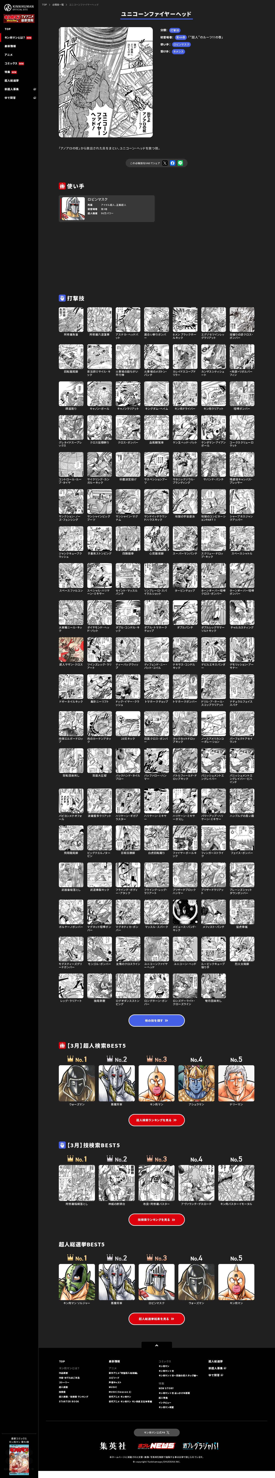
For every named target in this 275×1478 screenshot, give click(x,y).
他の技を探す (156, 1021)
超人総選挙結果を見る (157, 1326)
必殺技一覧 (58, 4)
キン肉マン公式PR (156, 1439)
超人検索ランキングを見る (156, 1121)
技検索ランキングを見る (157, 1226)
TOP (44, 4)
